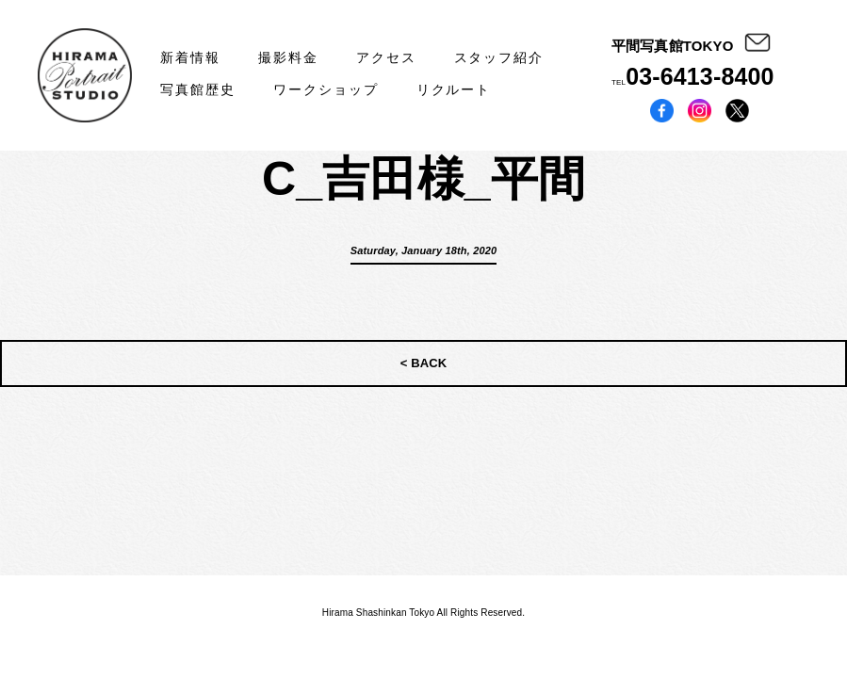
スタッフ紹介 (499, 57)
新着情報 (190, 57)
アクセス (386, 57)
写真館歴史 (198, 89)
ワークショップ (326, 89)
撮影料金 (288, 57)
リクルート (454, 89)
